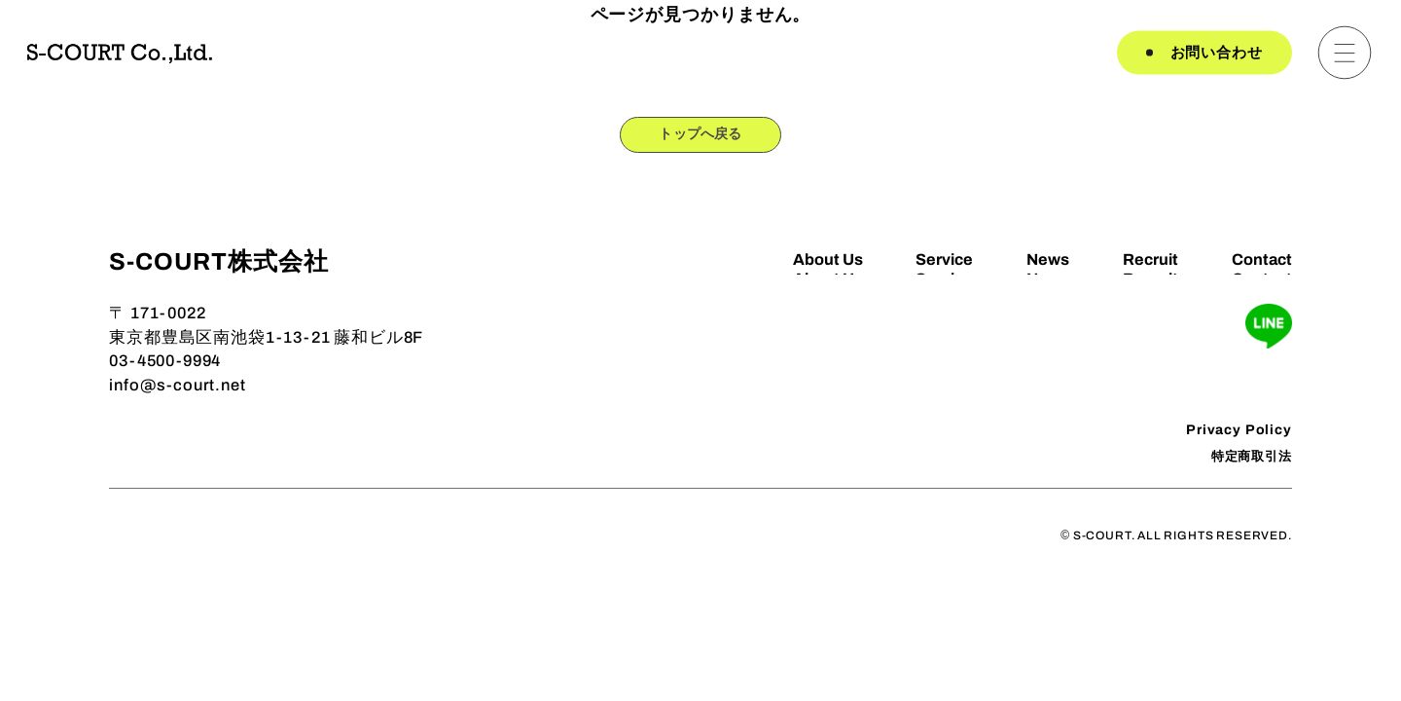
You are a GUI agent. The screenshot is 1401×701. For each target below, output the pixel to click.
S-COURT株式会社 (218, 271)
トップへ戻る (701, 137)
